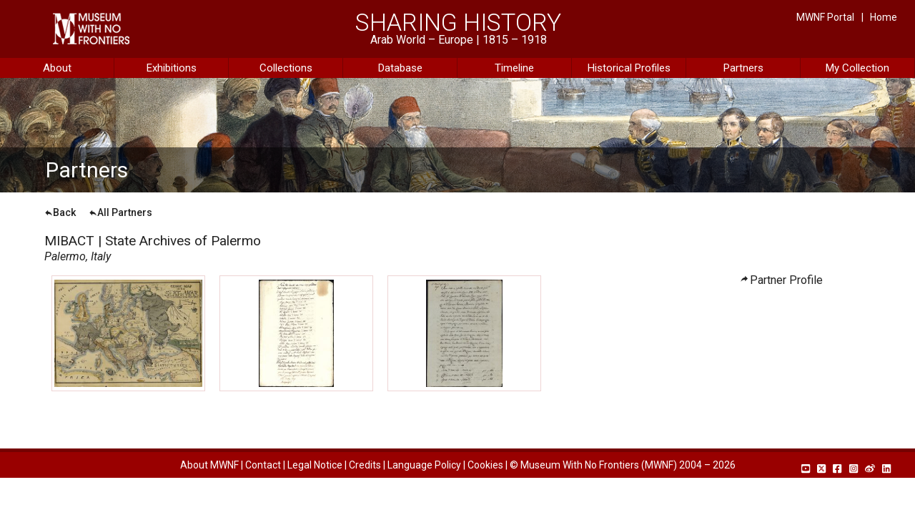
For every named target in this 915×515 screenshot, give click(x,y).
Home (883, 17)
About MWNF (209, 465)
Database (400, 68)
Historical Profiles (629, 68)
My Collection (857, 68)
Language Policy (424, 465)
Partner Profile (786, 280)
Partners (743, 68)
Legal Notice (314, 465)
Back (60, 212)
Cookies (485, 465)
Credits (365, 465)
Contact (263, 465)
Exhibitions (172, 68)
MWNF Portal (825, 17)
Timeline (514, 68)
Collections (285, 68)
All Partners (120, 212)
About (57, 68)
